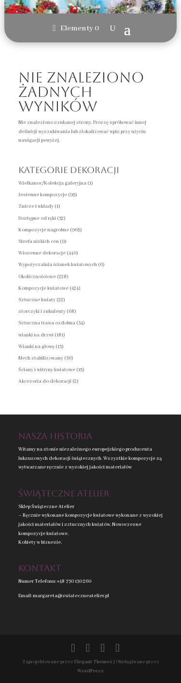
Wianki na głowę (36, 347)
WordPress (90, 671)
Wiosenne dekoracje (42, 253)
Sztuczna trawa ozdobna (46, 323)
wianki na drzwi (36, 335)
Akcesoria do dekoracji (44, 381)
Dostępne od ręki (37, 218)
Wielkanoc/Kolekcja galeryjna (52, 183)
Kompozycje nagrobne (43, 230)
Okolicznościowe (37, 277)
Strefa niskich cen (38, 242)
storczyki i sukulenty (42, 311)
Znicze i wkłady (36, 206)
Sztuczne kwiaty (37, 300)
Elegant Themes (93, 662)
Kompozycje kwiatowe (43, 288)
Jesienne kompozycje (42, 195)
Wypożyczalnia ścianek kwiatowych (57, 265)
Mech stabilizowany (40, 358)
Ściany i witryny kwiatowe (46, 370)
